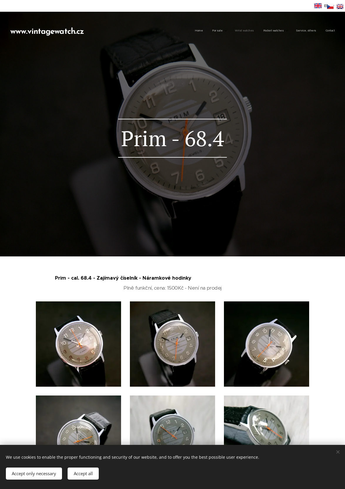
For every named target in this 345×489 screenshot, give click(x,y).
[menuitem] (283, 31)
